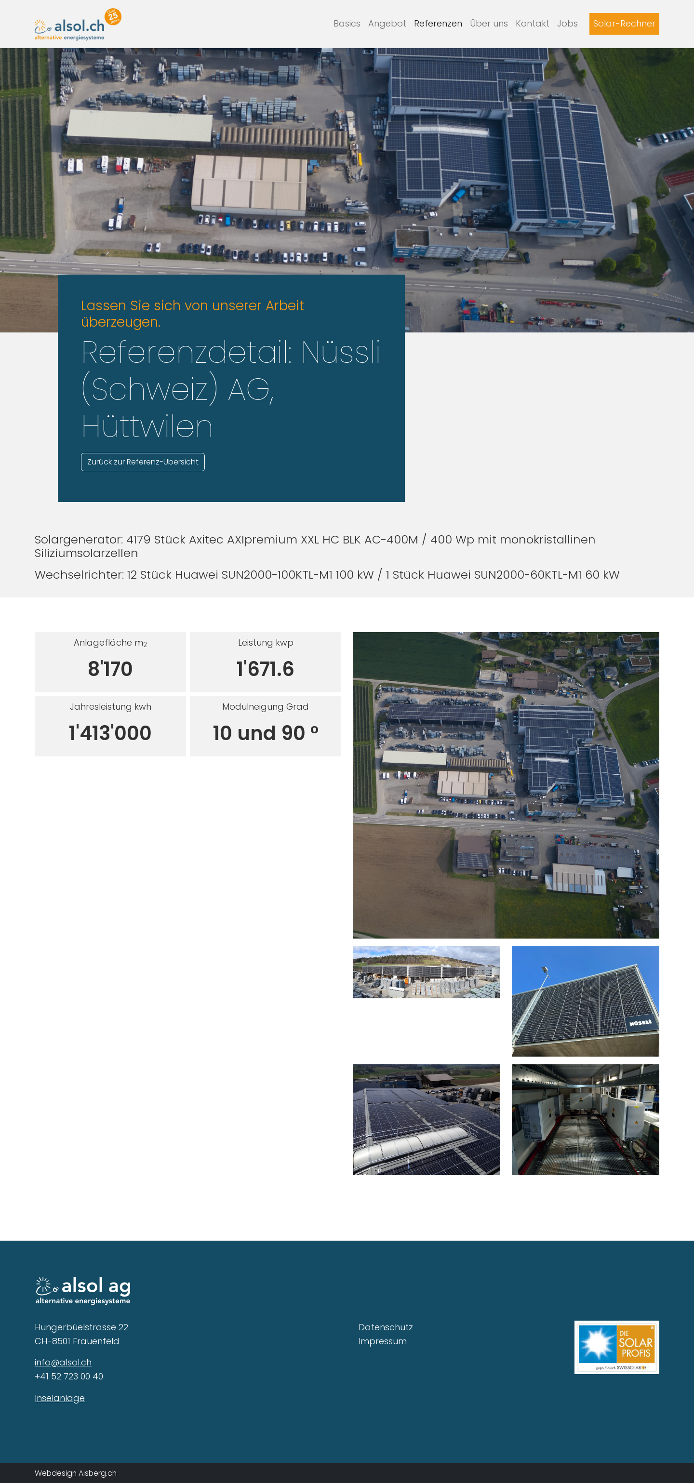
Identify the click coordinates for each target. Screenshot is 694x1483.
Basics (347, 23)
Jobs (567, 23)
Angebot (387, 23)
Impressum (383, 1341)
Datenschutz (386, 1327)
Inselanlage (60, 1398)
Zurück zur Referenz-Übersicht (143, 461)
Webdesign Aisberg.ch (76, 1473)
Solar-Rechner (624, 23)
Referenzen (438, 23)
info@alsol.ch (63, 1362)
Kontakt (532, 23)
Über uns (489, 23)
